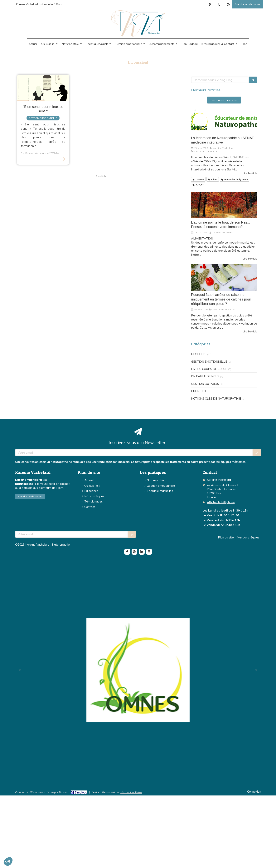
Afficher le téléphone (221, 502)
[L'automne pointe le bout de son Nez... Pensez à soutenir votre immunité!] (224, 205)
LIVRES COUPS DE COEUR (209, 369)
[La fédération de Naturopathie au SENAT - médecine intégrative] (224, 120)
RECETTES (198, 354)
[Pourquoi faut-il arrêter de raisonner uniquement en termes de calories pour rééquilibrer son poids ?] (224, 277)
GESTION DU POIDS (205, 384)
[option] (138, 670)
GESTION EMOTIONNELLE (209, 361)
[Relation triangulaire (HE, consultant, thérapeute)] (43, 88)
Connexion (254, 791)
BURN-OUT (199, 391)
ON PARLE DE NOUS (205, 376)
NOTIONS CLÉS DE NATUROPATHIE (216, 398)
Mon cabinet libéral (131, 792)
